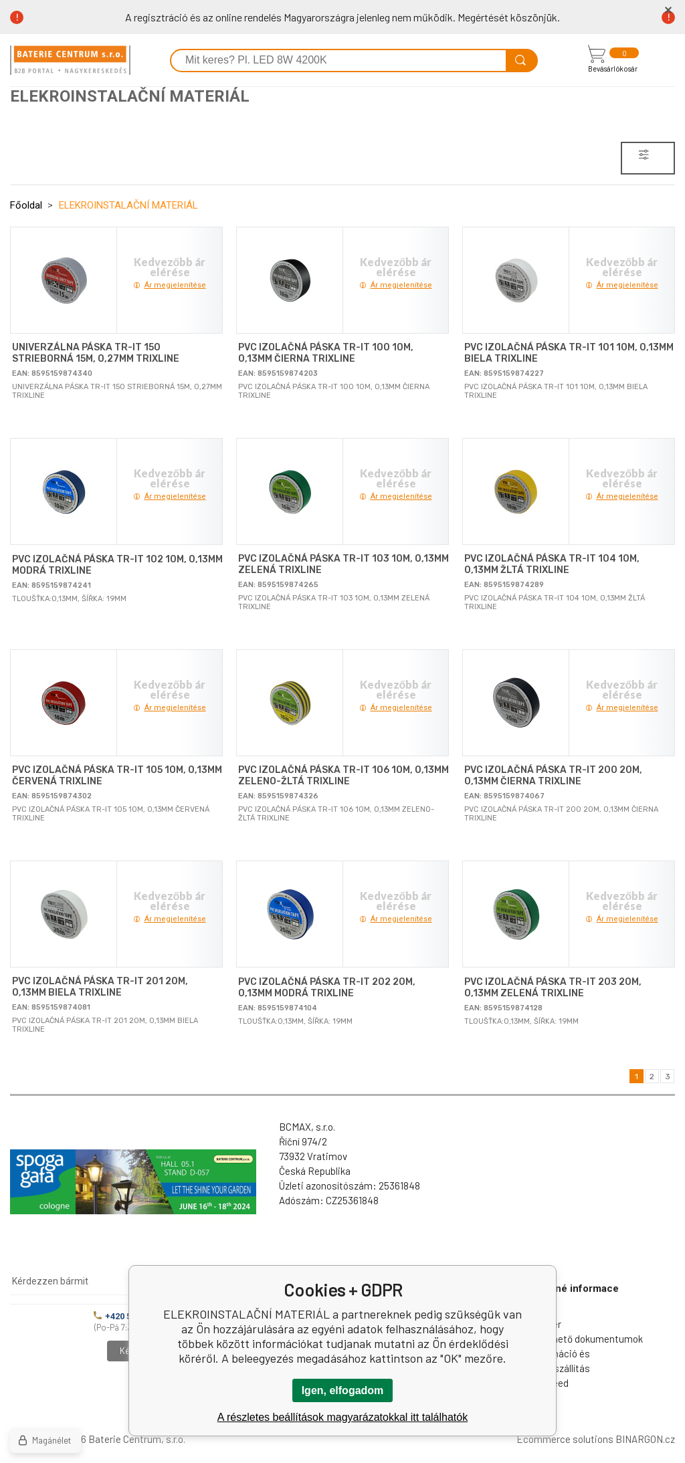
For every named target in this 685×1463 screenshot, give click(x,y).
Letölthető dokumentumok (584, 1339)
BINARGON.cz (645, 1439)
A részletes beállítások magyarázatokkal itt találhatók (342, 1417)
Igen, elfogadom (343, 1390)
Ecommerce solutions (564, 1439)
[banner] (70, 60)
